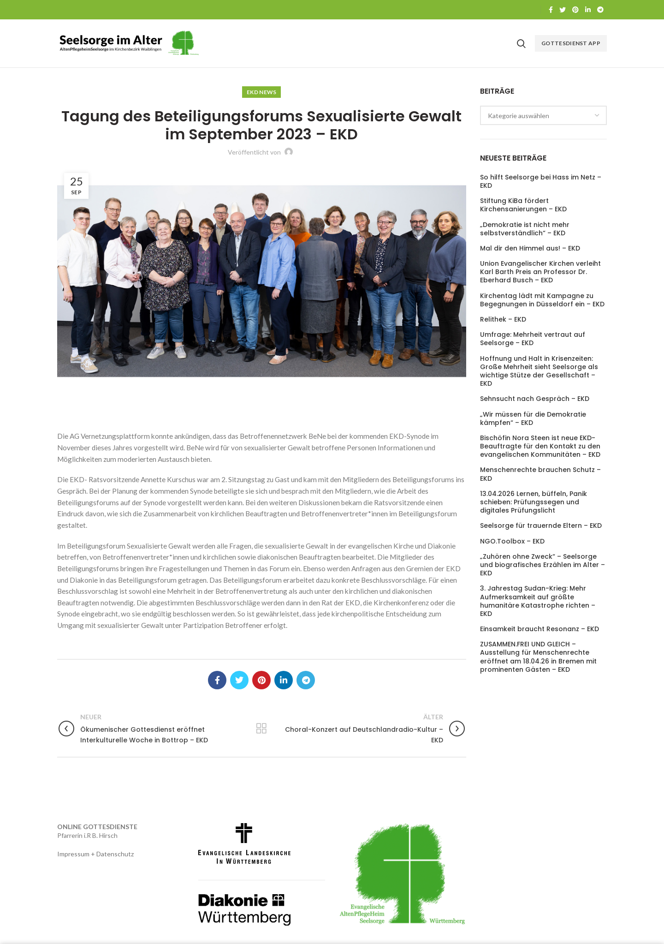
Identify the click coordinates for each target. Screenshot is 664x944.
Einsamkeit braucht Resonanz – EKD (539, 629)
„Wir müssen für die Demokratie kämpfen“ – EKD (533, 418)
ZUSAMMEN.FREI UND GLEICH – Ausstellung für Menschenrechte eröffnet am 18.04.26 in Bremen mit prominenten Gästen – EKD (538, 657)
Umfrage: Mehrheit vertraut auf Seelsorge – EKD (532, 338)
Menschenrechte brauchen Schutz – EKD (540, 474)
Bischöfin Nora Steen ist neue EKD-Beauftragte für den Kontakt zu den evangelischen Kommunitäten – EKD (540, 446)
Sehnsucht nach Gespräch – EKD (534, 398)
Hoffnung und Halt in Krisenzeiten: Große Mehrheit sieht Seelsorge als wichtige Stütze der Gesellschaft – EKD (539, 371)
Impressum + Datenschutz (95, 854)
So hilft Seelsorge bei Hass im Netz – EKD (540, 181)
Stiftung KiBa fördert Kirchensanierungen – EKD (523, 205)
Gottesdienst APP (570, 43)
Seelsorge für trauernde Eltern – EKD (541, 525)
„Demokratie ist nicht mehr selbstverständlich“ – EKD (524, 229)
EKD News (261, 92)
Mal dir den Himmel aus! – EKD (530, 248)
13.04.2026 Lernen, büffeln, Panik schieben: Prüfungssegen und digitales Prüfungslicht (533, 502)
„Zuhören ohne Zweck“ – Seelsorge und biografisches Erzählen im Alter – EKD (542, 565)
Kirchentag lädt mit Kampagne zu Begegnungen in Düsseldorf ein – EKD (542, 300)
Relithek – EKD (503, 319)
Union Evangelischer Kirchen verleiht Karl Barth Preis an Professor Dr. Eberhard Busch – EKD (540, 272)
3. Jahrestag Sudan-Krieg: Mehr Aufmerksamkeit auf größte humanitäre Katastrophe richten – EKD (537, 601)
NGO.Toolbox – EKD (512, 541)
